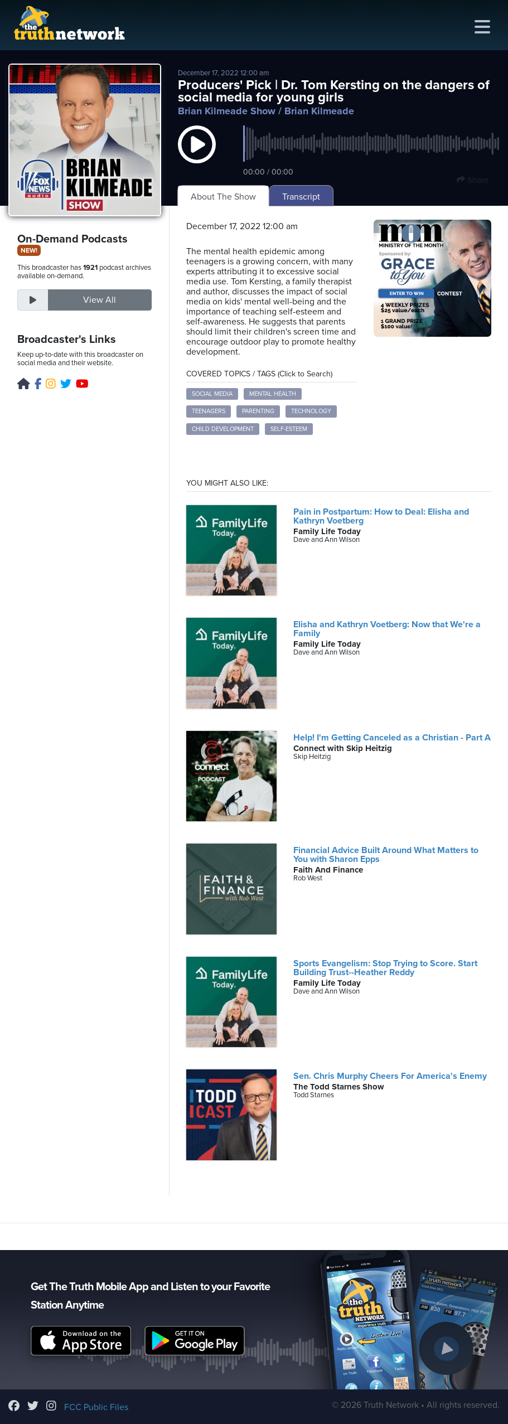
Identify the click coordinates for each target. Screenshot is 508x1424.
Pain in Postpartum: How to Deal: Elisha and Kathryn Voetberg (381, 516)
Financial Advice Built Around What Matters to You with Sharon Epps (385, 855)
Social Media (212, 394)
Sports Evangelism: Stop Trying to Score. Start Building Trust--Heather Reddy (385, 968)
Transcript (301, 196)
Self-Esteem (288, 429)
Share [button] (472, 180)
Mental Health (272, 394)
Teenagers (208, 411)
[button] (197, 155)
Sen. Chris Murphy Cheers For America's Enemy (390, 1076)
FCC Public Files (96, 1407)
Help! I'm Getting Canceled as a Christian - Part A (392, 737)
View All (99, 300)
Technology (311, 411)
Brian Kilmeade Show (226, 111)
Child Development (223, 429)
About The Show (223, 196)
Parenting (258, 411)
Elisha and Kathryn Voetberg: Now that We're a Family (387, 629)
